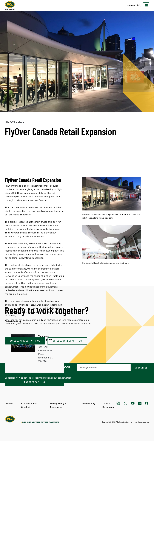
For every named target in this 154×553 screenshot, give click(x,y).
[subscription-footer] (141, 479)
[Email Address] (104, 479)
